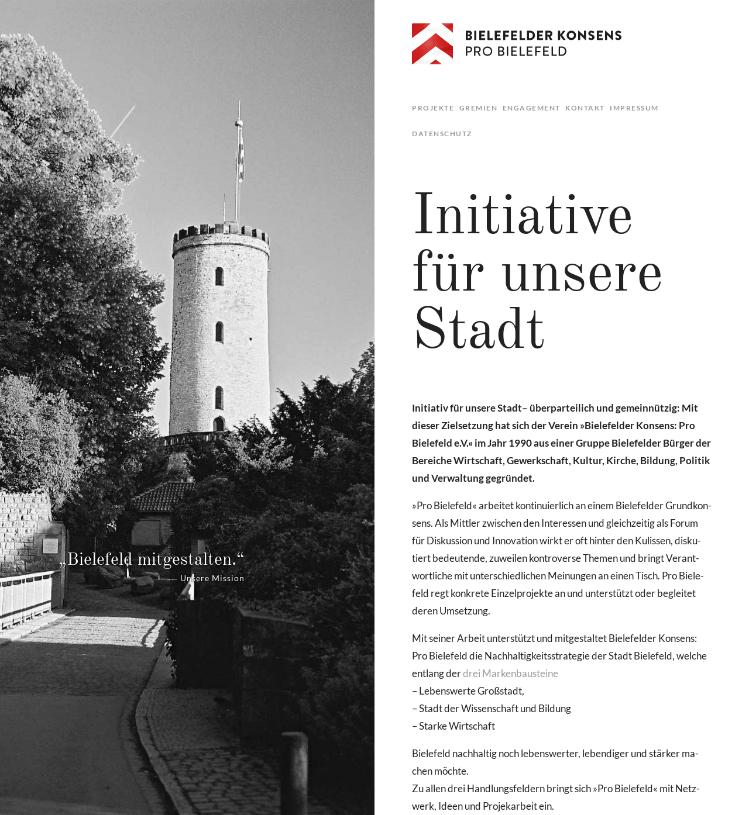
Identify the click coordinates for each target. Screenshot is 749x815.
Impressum (634, 107)
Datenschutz (442, 133)
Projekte (433, 107)
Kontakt (585, 107)
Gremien (478, 107)
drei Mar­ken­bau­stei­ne (510, 673)
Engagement (532, 107)
